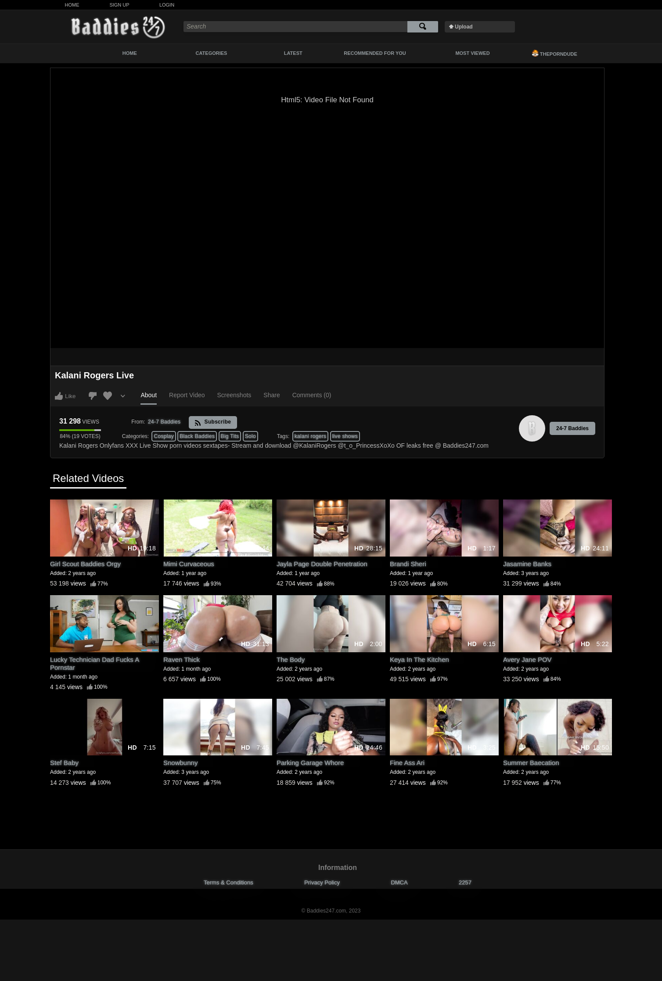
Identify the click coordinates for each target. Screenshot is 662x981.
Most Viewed (472, 53)
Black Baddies (197, 436)
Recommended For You (375, 53)
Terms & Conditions (228, 882)
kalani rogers (311, 436)
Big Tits (230, 436)
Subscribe (212, 422)
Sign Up (119, 4)
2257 (465, 882)
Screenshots (234, 395)
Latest (293, 53)
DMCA (399, 882)
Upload (464, 27)
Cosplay (163, 436)
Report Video (187, 395)
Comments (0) (311, 395)
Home (72, 4)
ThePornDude (554, 53)
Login (166, 4)
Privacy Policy (322, 882)
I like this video (59, 396)
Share (271, 395)
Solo (250, 436)
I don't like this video (93, 396)
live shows (345, 436)
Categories (211, 53)
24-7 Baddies (572, 428)
